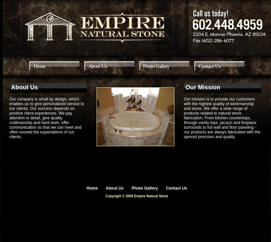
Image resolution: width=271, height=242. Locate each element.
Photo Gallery (145, 188)
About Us (114, 188)
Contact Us (176, 188)
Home (92, 188)
